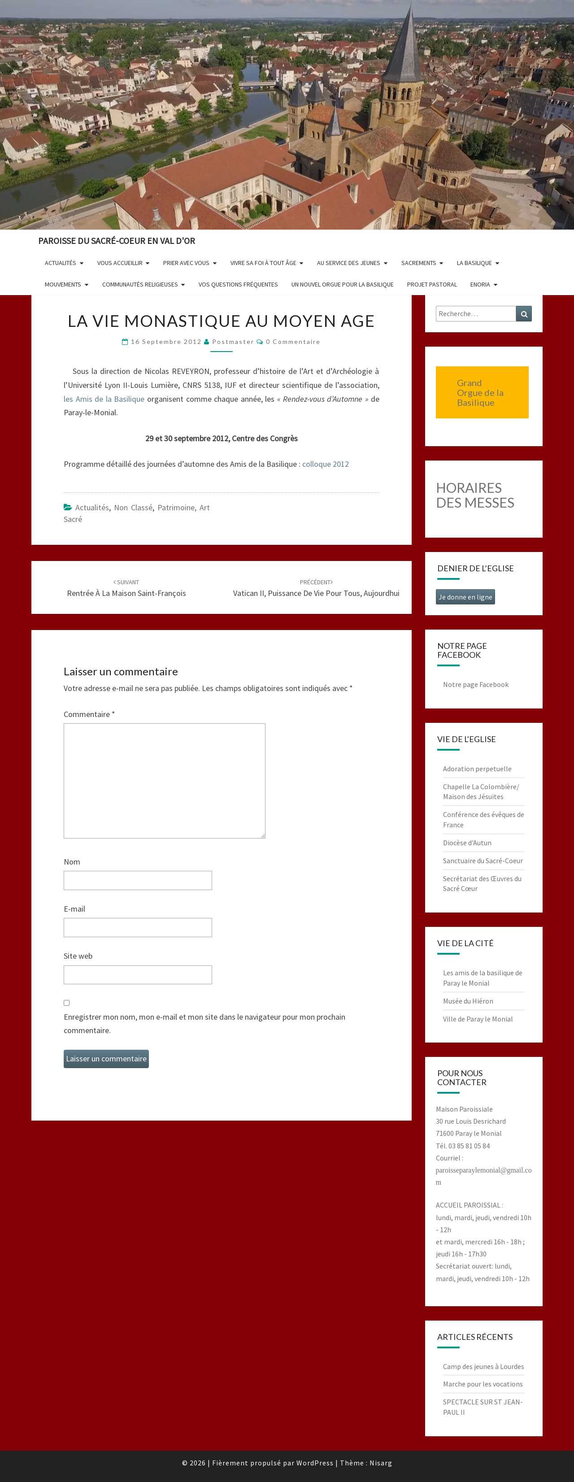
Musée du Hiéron (468, 1000)
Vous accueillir (120, 263)
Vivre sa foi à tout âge (263, 263)
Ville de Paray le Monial (478, 1018)
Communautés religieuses (140, 284)
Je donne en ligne (465, 596)
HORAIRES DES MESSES (475, 494)
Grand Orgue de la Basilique (480, 392)
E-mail (74, 909)
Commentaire (89, 714)
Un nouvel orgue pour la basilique (342, 284)
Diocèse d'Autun (467, 842)
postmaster (233, 341)
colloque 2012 (325, 464)
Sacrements (418, 263)
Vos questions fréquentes (238, 284)
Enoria (480, 284)
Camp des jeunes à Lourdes (483, 1366)
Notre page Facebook (476, 684)
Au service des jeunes (348, 263)
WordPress (315, 1462)
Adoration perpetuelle (477, 768)
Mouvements (63, 284)
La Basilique (474, 263)
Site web (78, 956)
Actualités (60, 263)
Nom (72, 861)
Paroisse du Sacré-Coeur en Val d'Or (116, 240)
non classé (133, 507)
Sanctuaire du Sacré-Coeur (483, 860)
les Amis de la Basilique (105, 399)
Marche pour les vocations (483, 1383)
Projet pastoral (432, 284)
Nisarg (381, 1462)
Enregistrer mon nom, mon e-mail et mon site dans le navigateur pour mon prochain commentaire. (204, 1024)
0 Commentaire (293, 341)
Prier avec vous (186, 263)
